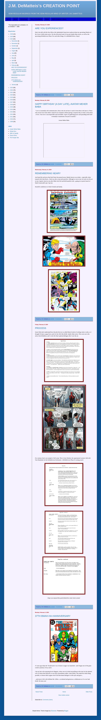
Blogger (66, 711)
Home (8, 19)
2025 (11, 36)
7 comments (58, 94)
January (14, 84)
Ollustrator (53, 711)
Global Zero (13, 131)
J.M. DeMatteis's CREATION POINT (44, 5)
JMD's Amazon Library (59, 19)
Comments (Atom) (48, 699)
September (15, 48)
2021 (11, 92)
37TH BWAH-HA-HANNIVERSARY (52, 616)
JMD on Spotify (14, 133)
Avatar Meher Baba (15, 129)
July (13, 53)
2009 (11, 121)
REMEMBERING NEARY (48, 173)
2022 (11, 90)
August (14, 50)
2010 (11, 119)
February (14, 65)
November (15, 43)
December (15, 41)
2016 (11, 104)
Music (47, 19)
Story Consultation (36, 19)
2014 (11, 109)
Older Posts (89, 692)
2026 (11, 34)
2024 (11, 39)
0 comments (58, 164)
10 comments (59, 686)
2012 (11, 114)
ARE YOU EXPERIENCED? (49, 28)
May (13, 58)
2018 (11, 99)
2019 (11, 97)
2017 (11, 102)
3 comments (59, 606)
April (13, 60)
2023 (11, 87)
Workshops (23, 19)
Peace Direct (13, 135)
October (14, 46)
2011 (11, 116)
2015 (11, 107)
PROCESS (40, 328)
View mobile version (63, 695)
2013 (11, 112)
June (13, 55)
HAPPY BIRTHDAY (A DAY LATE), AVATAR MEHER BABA (18, 71)
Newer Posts (39, 692)
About (15, 19)
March (13, 63)
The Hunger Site (14, 137)
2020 (11, 95)
